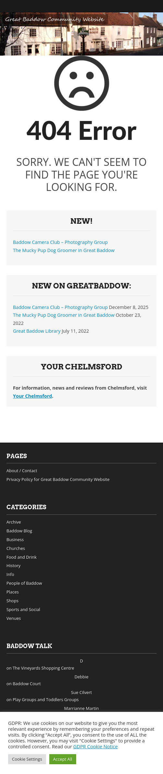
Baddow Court (27, 684)
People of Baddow (24, 583)
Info (10, 574)
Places (12, 592)
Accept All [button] (62, 759)
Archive (13, 522)
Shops (12, 601)
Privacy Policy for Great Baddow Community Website (58, 479)
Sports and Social (23, 609)
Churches (15, 548)
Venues (13, 618)
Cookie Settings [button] (27, 759)
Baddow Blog (19, 531)
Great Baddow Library (37, 331)
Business (15, 539)
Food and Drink (21, 557)
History (13, 565)
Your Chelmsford (32, 396)
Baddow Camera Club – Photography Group (60, 242)
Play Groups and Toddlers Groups (46, 699)
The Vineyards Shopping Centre (43, 668)
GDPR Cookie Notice (95, 746)
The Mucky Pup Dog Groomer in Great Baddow (63, 250)
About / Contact (21, 471)
